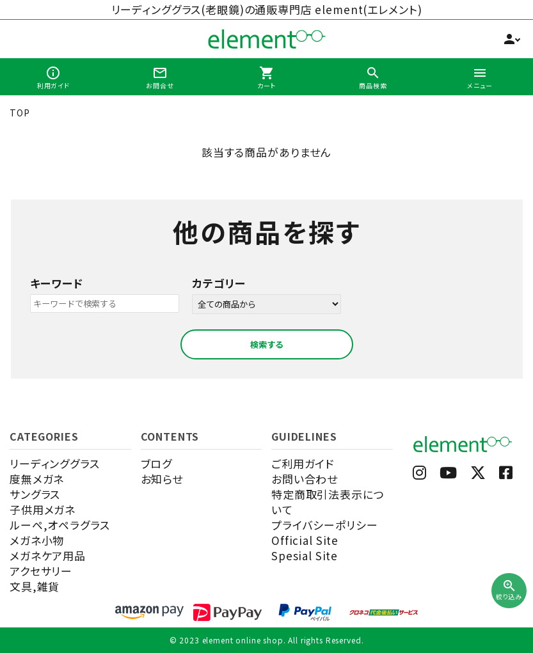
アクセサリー (41, 571)
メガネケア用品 (48, 555)
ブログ (157, 463)
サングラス (35, 494)
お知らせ (162, 479)
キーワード (56, 283)
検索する (266, 344)
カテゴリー (219, 283)
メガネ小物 (37, 540)
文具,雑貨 (35, 586)
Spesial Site (304, 555)
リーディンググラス (55, 463)
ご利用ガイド (302, 463)
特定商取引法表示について (328, 501)
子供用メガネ (43, 509)
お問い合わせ (304, 479)
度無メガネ (37, 479)
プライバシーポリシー (324, 525)
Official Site (304, 540)
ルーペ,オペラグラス (60, 525)
